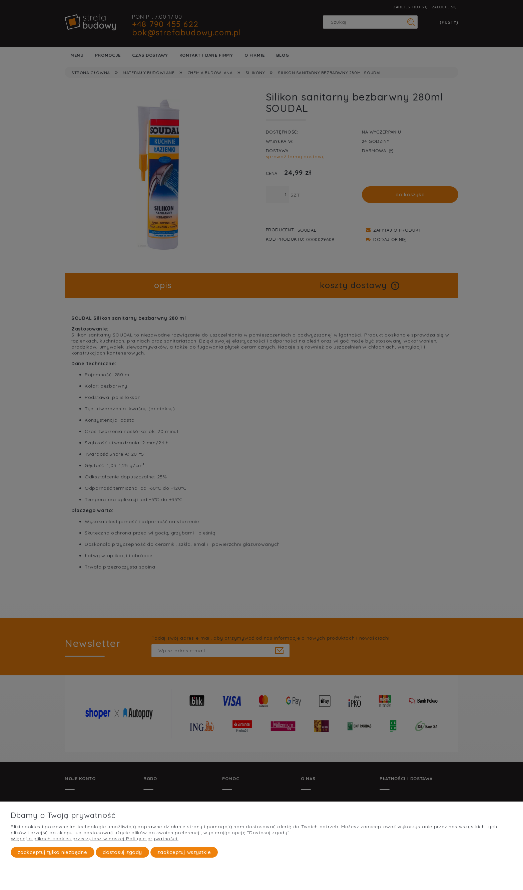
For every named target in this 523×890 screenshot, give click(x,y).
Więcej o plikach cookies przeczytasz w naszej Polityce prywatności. (94, 839)
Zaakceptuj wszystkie (184, 852)
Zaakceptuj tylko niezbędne (52, 852)
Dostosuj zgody (122, 852)
